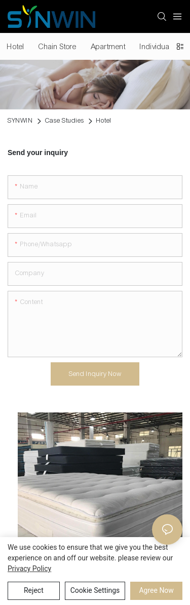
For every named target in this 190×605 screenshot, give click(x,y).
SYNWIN (20, 121)
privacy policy (29, 568)
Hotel (103, 121)
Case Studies (64, 121)
